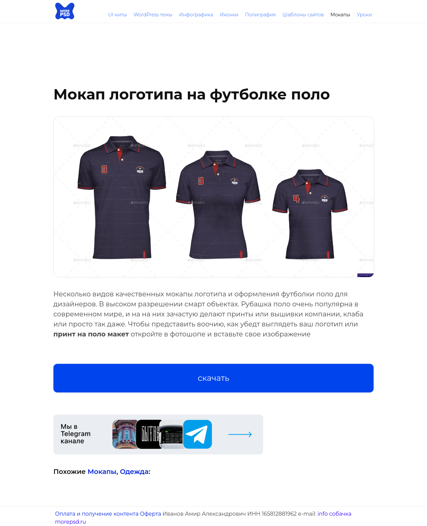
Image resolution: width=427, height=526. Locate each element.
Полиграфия (260, 15)
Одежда (134, 472)
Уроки (364, 15)
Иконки (229, 15)
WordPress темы (152, 15)
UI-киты (117, 15)
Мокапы (340, 15)
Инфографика (196, 15)
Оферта (150, 514)
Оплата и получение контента (96, 514)
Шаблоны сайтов (303, 15)
